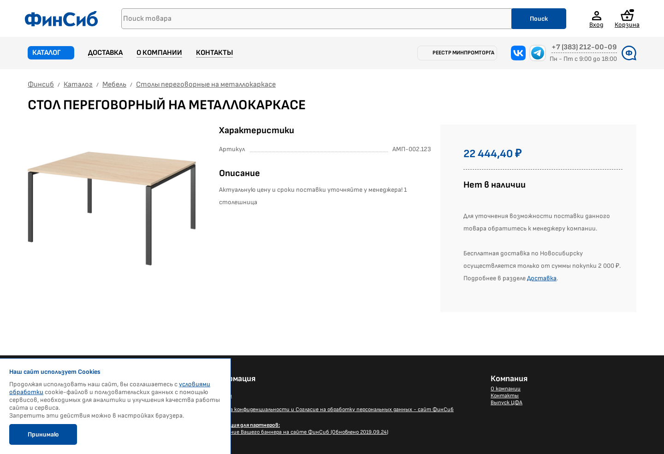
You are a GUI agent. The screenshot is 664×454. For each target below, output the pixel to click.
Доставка (105, 52)
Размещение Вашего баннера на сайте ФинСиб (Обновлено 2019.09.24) (298, 429)
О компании (159, 52)
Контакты (214, 52)
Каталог (46, 52)
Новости (219, 388)
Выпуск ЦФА (506, 402)
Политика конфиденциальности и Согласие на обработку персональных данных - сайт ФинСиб (331, 409)
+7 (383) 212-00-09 (584, 47)
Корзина (627, 18)
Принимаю (43, 434)
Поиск (539, 19)
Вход (596, 24)
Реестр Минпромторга (463, 52)
